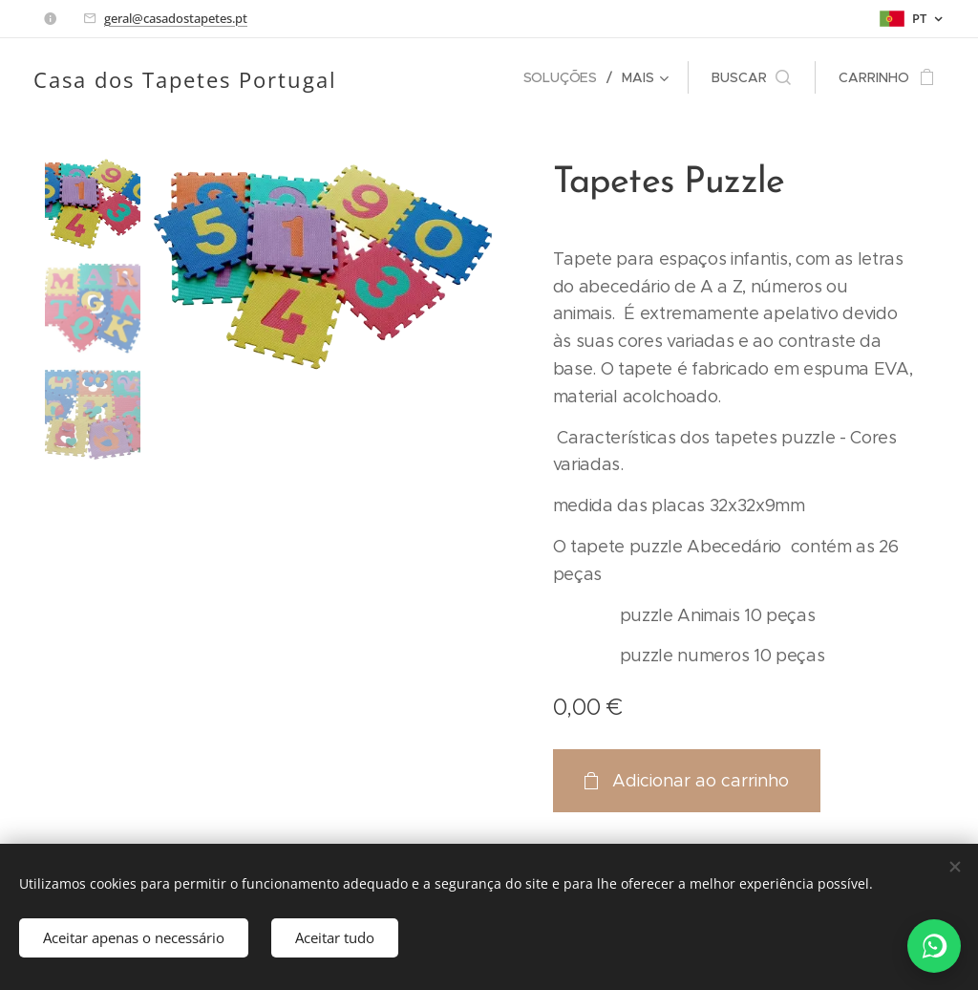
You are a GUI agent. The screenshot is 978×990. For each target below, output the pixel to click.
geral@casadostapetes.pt (175, 18)
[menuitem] (565, 77)
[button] (751, 77)
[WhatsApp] (934, 946)
